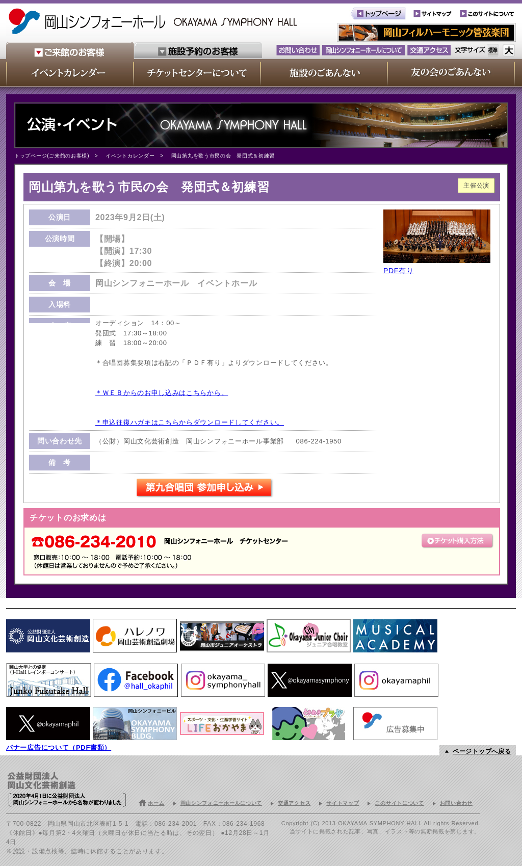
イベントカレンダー (130, 156)
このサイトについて (399, 803)
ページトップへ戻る (482, 751)
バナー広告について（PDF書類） (58, 747)
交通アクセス (294, 803)
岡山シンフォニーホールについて (221, 803)
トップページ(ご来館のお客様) (51, 156)
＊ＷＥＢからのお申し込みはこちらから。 (161, 393)
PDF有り (398, 271)
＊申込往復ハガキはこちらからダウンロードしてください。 (189, 422)
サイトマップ (342, 803)
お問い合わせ (456, 803)
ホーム (156, 803)
